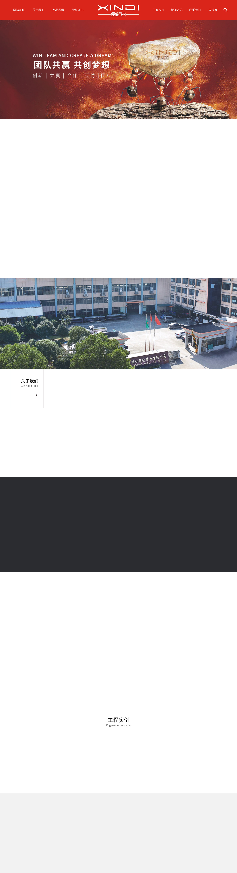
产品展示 (58, 9)
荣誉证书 (77, 9)
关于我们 (38, 9)
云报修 (213, 9)
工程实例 (158, 9)
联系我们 (195, 9)
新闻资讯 (176, 9)
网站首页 (19, 9)
